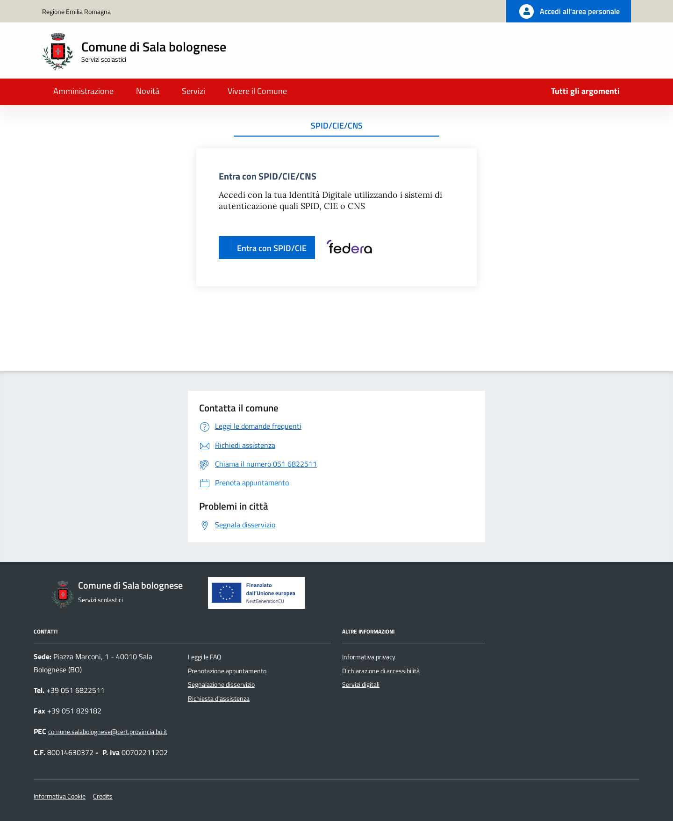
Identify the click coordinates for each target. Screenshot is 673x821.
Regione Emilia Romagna (76, 11)
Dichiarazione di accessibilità (381, 671)
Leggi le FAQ (204, 657)
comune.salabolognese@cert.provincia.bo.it (107, 732)
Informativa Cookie (60, 796)
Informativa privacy (368, 657)
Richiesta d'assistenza (219, 698)
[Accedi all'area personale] (568, 11)
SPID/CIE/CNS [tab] (337, 125)
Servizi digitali (360, 684)
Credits (103, 796)
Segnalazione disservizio (221, 684)
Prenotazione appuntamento (227, 671)
